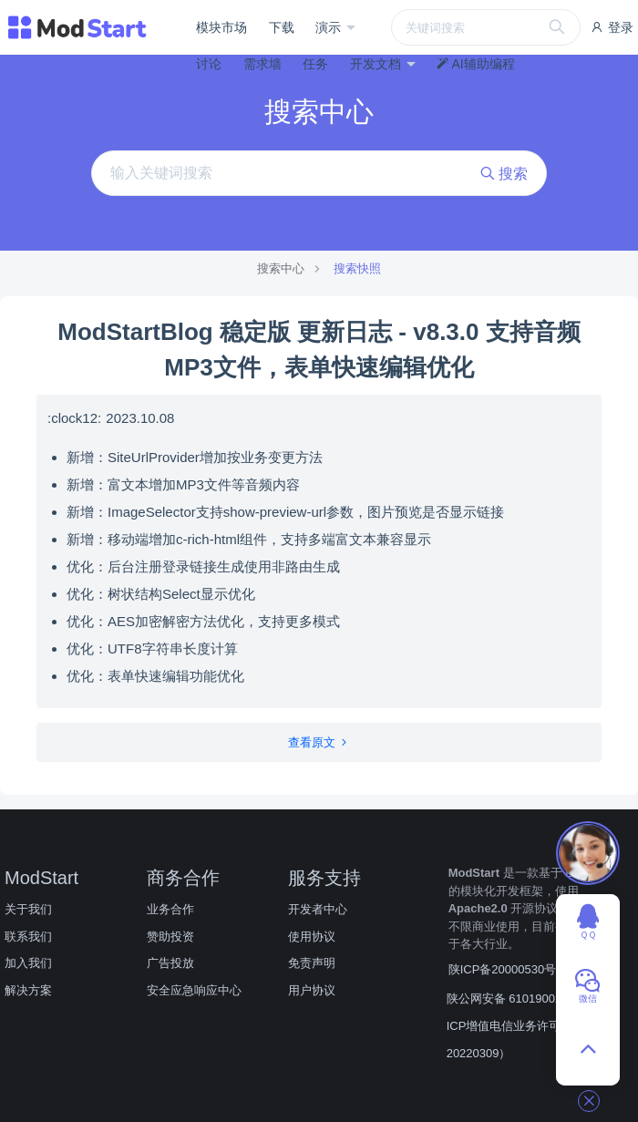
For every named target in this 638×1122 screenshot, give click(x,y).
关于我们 (28, 909)
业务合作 (170, 909)
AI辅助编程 (475, 64)
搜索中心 (280, 268)
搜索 (504, 173)
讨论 (208, 64)
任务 (315, 64)
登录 (611, 27)
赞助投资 (170, 936)
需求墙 (262, 64)
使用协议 (311, 936)
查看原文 (319, 742)
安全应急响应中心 (194, 990)
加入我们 (28, 963)
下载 (281, 27)
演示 (330, 27)
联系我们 (28, 936)
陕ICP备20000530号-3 (507, 969)
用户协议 (311, 990)
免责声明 (311, 963)
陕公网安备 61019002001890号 (530, 998)
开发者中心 (317, 909)
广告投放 (170, 963)
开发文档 (377, 64)
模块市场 (221, 27)
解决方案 (28, 990)
